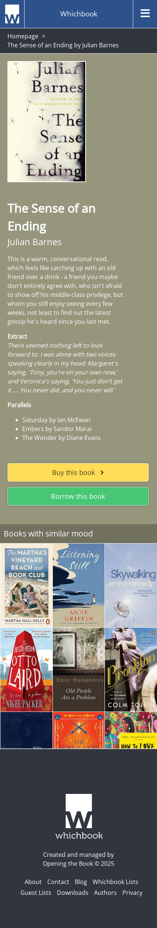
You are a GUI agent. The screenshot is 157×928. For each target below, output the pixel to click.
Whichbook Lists (115, 882)
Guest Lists (35, 893)
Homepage (22, 36)
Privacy (132, 893)
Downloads (73, 893)
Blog (81, 882)
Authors (105, 893)
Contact (58, 882)
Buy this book (78, 472)
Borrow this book (78, 496)
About (33, 882)
